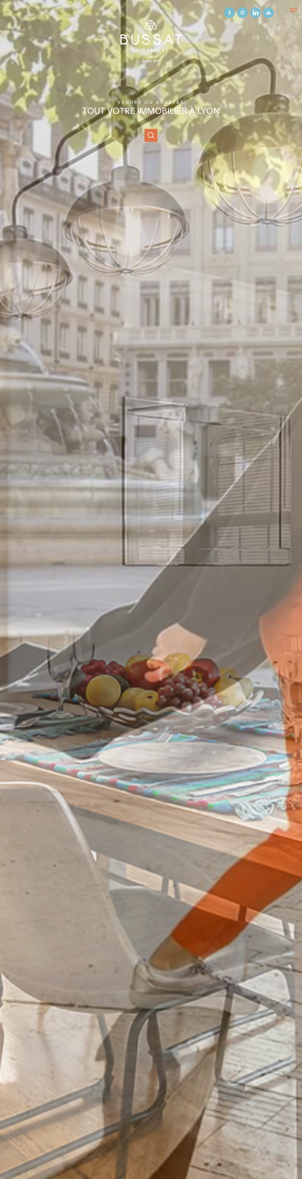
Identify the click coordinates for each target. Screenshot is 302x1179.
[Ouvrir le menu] (295, 10)
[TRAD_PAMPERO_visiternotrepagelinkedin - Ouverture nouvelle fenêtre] (255, 12)
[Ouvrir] (151, 135)
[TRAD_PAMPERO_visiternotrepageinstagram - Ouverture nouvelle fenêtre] (242, 12)
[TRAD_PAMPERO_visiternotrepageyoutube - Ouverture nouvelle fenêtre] (268, 12)
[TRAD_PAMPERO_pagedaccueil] (151, 64)
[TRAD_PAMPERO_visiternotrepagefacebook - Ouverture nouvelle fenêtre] (229, 12)
